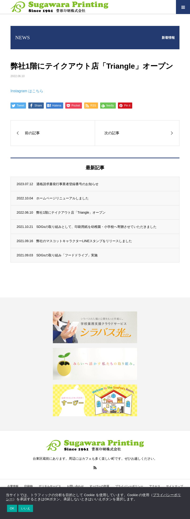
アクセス (154, 486)
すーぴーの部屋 (99, 486)
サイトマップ (174, 486)
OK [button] (12, 508)
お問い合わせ (75, 486)
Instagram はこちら (27, 91)
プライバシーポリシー (129, 486)
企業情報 (12, 486)
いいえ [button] (25, 508)
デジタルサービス (50, 486)
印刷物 (28, 486)
